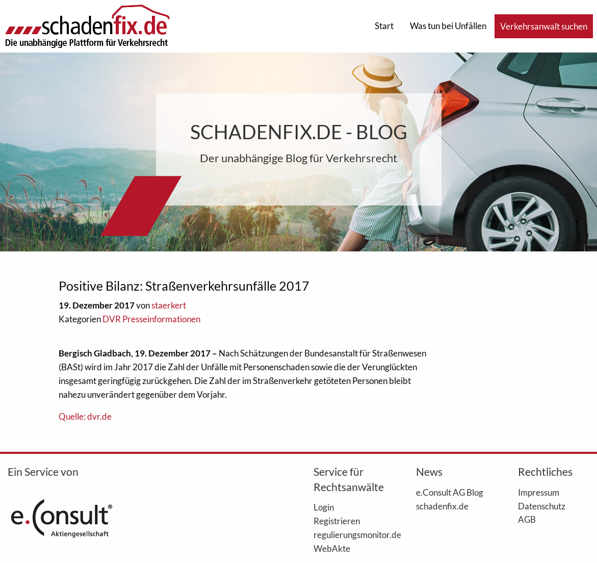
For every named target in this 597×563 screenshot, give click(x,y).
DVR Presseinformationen (151, 319)
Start (384, 25)
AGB (527, 519)
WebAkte (332, 548)
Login (324, 507)
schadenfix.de (442, 506)
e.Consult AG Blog (449, 492)
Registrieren (337, 521)
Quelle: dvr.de (85, 416)
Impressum (538, 492)
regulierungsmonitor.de (349, 534)
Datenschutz (541, 506)
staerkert (168, 305)
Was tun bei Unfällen (448, 25)
